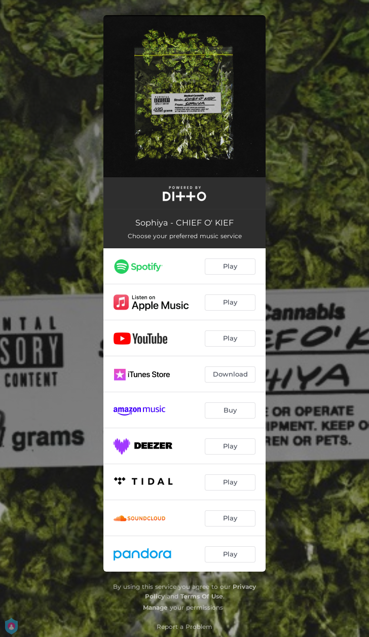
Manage (155, 607)
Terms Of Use (201, 596)
